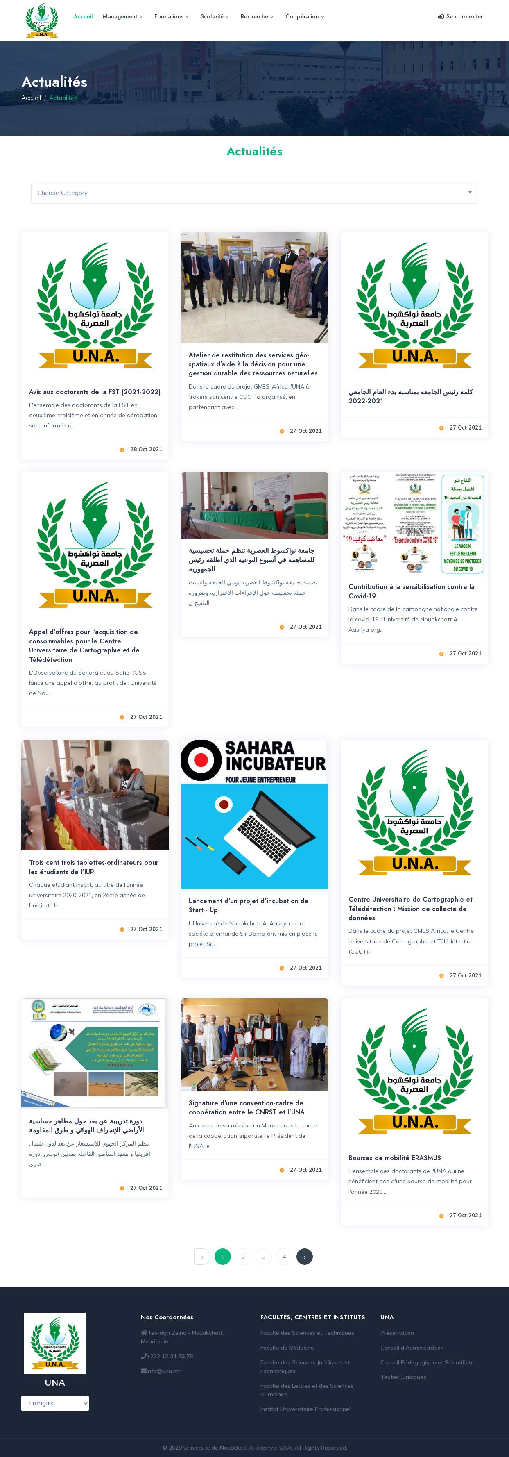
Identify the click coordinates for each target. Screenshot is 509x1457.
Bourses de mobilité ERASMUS (394, 1158)
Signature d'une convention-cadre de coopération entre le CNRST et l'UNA (247, 1107)
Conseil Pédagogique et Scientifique (427, 1362)
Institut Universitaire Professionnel (305, 1409)
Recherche (257, 16)
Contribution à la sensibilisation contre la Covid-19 (411, 591)
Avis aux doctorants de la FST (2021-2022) (95, 392)
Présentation (397, 1333)
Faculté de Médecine (287, 1347)
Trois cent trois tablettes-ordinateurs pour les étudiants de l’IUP (93, 867)
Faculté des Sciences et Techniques (307, 1333)
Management (122, 16)
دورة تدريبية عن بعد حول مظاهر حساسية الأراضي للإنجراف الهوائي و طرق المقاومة (86, 1125)
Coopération (304, 16)
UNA (285, 1447)
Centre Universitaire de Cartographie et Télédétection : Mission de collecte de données (410, 909)
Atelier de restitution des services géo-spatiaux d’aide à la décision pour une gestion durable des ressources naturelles (253, 364)
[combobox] (254, 193)
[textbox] (258, 193)
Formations (171, 16)
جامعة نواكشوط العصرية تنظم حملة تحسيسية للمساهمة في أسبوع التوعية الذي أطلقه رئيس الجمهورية (251, 560)
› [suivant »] (304, 1257)
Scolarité (214, 16)
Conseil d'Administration (412, 1347)
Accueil (83, 16)
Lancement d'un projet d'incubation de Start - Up (249, 905)
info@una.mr (164, 1371)
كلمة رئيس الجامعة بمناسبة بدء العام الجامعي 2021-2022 (410, 396)
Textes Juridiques (403, 1377)
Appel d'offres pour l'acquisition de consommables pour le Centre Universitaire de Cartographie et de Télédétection (84, 645)
